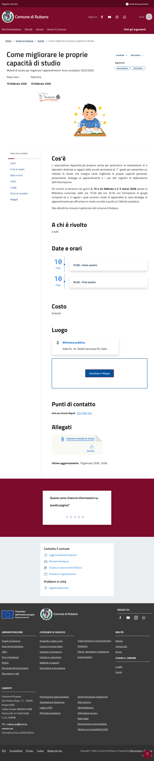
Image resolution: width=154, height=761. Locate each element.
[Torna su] (147, 754)
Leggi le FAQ (46, 707)
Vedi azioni (137, 55)
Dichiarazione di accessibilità (92, 724)
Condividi (122, 55)
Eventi (41, 41)
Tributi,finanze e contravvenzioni (94, 641)
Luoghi (119, 667)
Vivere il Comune (25, 41)
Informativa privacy (87, 713)
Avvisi (119, 652)
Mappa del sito (54, 751)
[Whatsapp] (122, 17)
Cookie (40, 751)
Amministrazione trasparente (93, 697)
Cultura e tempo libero (51, 646)
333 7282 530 (84, 413)
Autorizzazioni (85, 657)
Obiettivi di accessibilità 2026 (93, 729)
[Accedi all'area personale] (137, 4)
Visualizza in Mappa (99, 373)
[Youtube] (107, 17)
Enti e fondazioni (10, 657)
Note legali (83, 718)
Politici (5, 662)
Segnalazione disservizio (52, 702)
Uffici (4, 652)
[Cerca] (148, 16)
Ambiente (83, 646)
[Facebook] (99, 17)
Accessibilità (16, 751)
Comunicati (121, 646)
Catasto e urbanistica (50, 657)
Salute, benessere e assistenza (93, 651)
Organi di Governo (11, 641)
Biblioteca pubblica (74, 342)
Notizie (119, 641)
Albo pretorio (84, 702)
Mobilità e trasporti (49, 662)
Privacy (29, 751)
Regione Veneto (10, 4)
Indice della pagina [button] (19, 153)
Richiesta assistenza (50, 713)
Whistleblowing (85, 707)
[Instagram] (114, 17)
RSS (4, 751)
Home (8, 41)
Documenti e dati (10, 673)
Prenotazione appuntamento (54, 697)
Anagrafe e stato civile (51, 641)
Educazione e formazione (52, 668)
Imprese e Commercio (51, 652)
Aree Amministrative (12, 646)
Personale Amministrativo (15, 668)
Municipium (136, 751)
